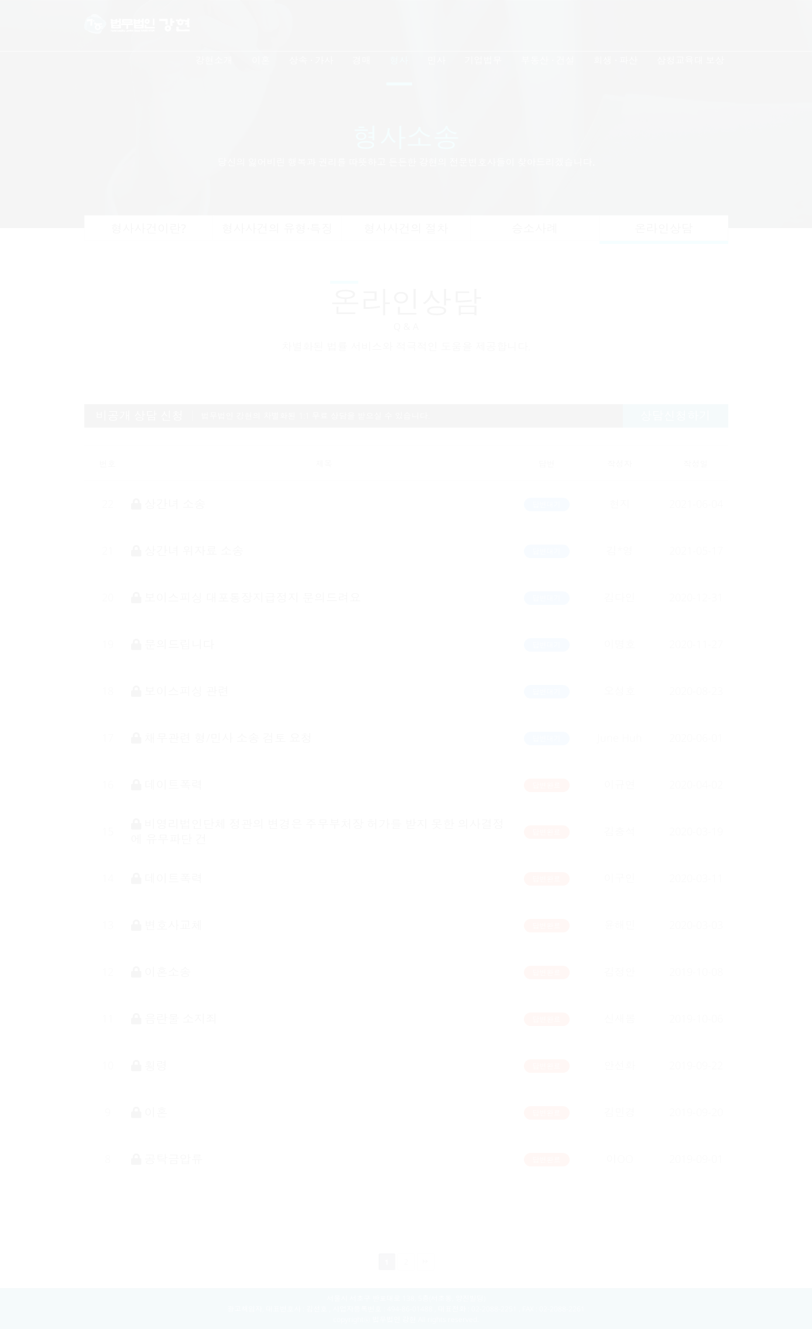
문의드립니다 (173, 644)
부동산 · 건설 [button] (548, 60)
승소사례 (535, 228)
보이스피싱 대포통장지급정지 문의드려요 (246, 597)
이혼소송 (161, 972)
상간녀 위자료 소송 (187, 551)
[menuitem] (214, 64)
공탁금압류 (167, 1159)
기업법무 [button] (483, 60)
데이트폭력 (167, 785)
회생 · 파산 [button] (616, 60)
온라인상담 (664, 228)
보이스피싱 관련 (180, 691)
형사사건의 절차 (406, 228)
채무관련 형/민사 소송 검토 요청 (222, 738)
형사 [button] (399, 60)
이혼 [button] (261, 60)
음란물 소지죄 (174, 1019)
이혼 (149, 1112)
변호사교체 (167, 925)
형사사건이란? (148, 228)
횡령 (149, 1065)
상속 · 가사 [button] (311, 60)
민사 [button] (436, 60)
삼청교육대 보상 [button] (691, 60)
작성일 (696, 463)
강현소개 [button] (214, 60)
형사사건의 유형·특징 (277, 228)
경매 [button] (361, 60)
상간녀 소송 (168, 504)
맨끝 (425, 1262)
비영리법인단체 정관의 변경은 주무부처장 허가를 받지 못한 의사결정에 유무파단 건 (318, 831)
